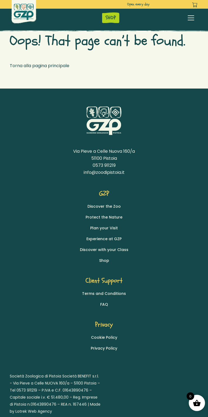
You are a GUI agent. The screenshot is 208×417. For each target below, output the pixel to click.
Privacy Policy (104, 348)
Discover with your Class (104, 249)
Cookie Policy (104, 337)
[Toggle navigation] (191, 18)
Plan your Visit (104, 228)
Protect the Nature (104, 217)
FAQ (104, 304)
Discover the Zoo (104, 206)
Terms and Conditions (104, 293)
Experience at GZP (104, 239)
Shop (104, 260)
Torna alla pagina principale (39, 66)
